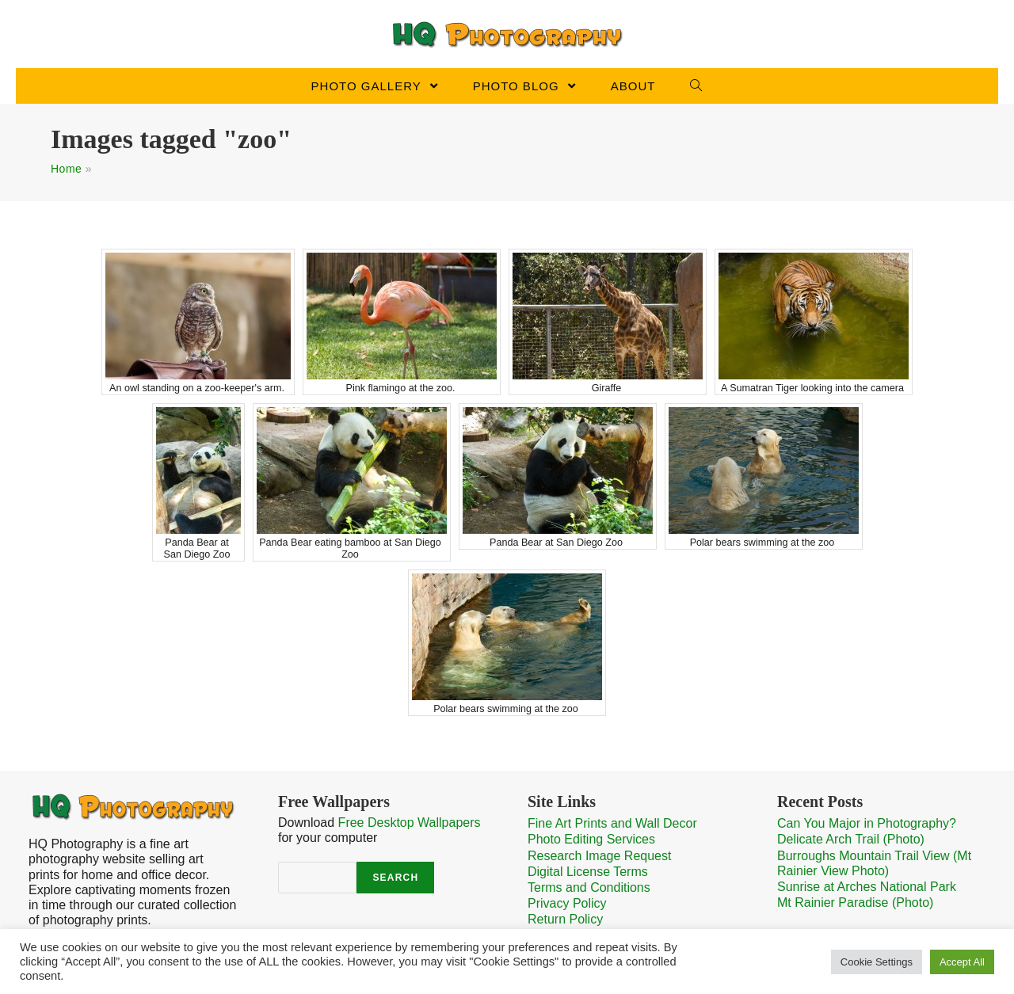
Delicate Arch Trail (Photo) (850, 839)
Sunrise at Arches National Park (866, 886)
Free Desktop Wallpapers (409, 822)
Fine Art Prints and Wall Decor (612, 823)
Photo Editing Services (591, 839)
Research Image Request (599, 856)
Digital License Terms (588, 871)
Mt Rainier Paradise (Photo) (855, 902)
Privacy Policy (567, 903)
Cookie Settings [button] (877, 962)
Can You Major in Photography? (866, 823)
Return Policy (565, 919)
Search (395, 877)
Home (66, 168)
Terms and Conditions (589, 887)
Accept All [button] (962, 962)
